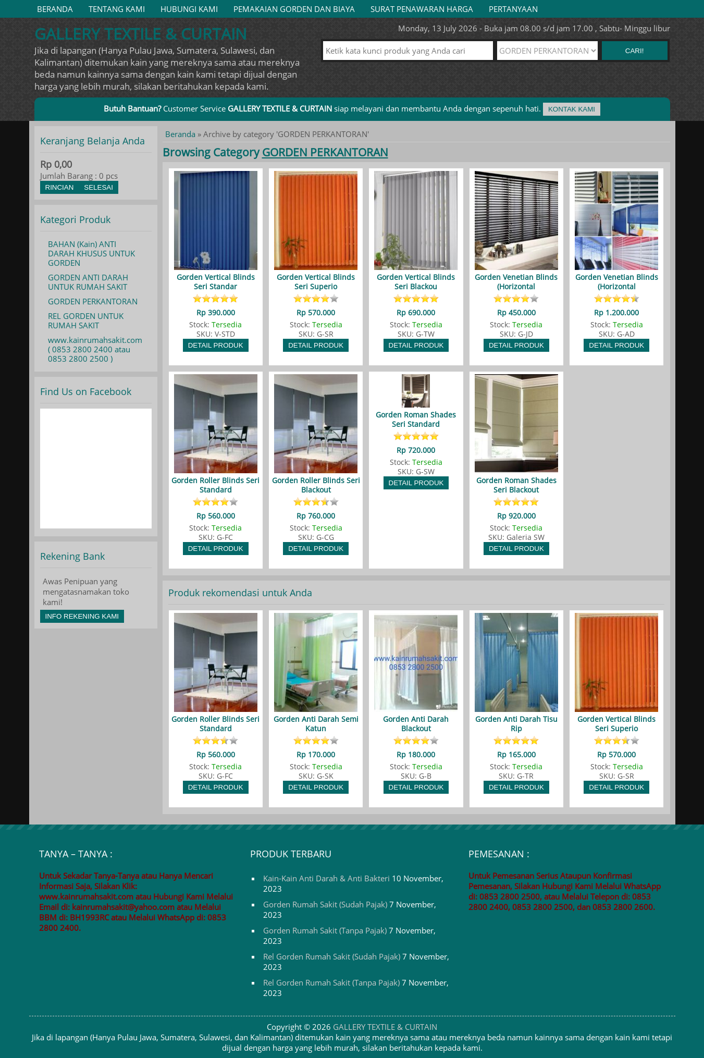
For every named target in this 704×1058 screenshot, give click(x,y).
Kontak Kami (571, 109)
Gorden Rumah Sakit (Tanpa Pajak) (325, 930)
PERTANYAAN (513, 9)
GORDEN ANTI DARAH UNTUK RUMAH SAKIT (88, 282)
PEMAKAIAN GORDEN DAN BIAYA (294, 9)
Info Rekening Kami (82, 616)
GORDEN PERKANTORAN (93, 301)
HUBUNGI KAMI (189, 9)
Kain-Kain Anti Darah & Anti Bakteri (326, 878)
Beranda (55, 9)
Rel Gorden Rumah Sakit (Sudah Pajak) (331, 956)
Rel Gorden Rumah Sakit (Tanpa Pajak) (331, 982)
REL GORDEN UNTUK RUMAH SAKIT (85, 320)
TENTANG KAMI (117, 9)
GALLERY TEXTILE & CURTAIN (385, 1027)
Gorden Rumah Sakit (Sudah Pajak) (325, 904)
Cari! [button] (634, 51)
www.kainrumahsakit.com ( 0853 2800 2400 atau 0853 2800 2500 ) (95, 349)
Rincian (59, 187)
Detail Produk (215, 345)
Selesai (98, 187)
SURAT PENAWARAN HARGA (421, 9)
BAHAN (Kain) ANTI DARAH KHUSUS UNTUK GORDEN (91, 253)
